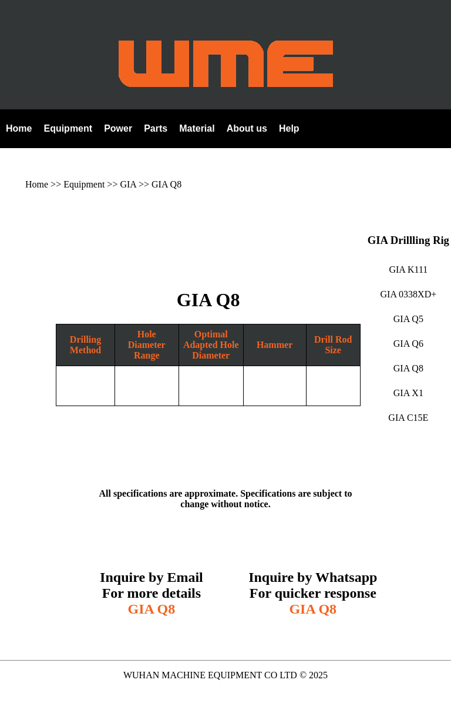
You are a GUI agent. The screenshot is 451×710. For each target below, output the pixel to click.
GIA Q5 (408, 319)
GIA (128, 184)
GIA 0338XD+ (409, 294)
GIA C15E (408, 418)
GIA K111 (408, 269)
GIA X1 (408, 393)
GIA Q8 (166, 184)
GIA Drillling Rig (408, 240)
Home (36, 184)
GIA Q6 (408, 344)
